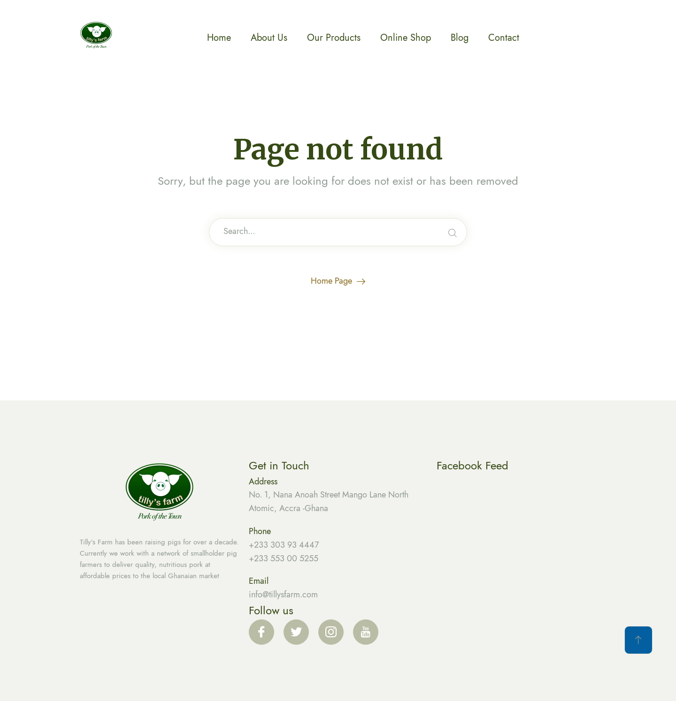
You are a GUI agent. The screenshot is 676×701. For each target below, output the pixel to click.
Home (219, 38)
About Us (269, 38)
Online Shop (405, 38)
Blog (460, 38)
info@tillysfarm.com (283, 594)
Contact (503, 38)
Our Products (334, 38)
